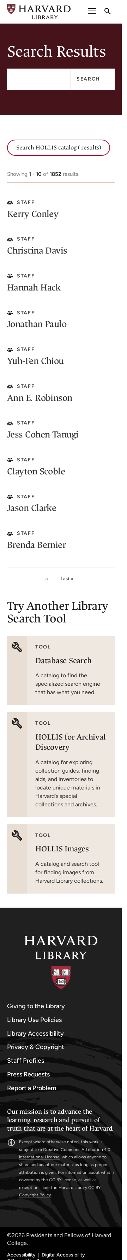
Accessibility (21, 1255)
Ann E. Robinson (39, 398)
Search (88, 79)
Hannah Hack (34, 287)
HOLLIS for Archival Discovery (70, 742)
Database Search (63, 660)
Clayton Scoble (36, 471)
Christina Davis (37, 250)
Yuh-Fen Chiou (35, 361)
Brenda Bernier (36, 545)
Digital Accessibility (63, 1255)
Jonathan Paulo (36, 324)
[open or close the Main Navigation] (92, 12)
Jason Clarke (31, 508)
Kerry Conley (32, 214)
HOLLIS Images (62, 849)
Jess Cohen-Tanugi (42, 434)
